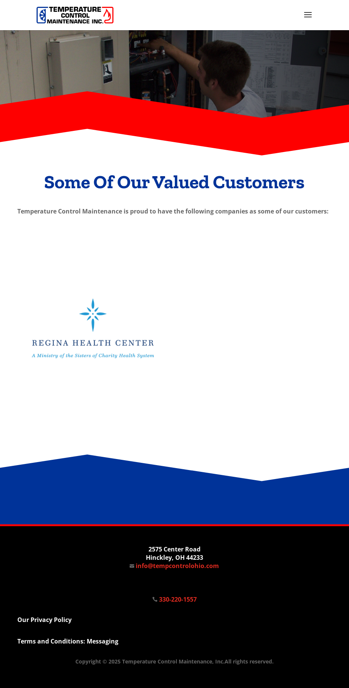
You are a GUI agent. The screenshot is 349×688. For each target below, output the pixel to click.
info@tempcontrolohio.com (174, 566)
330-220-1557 (178, 599)
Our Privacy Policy (44, 620)
